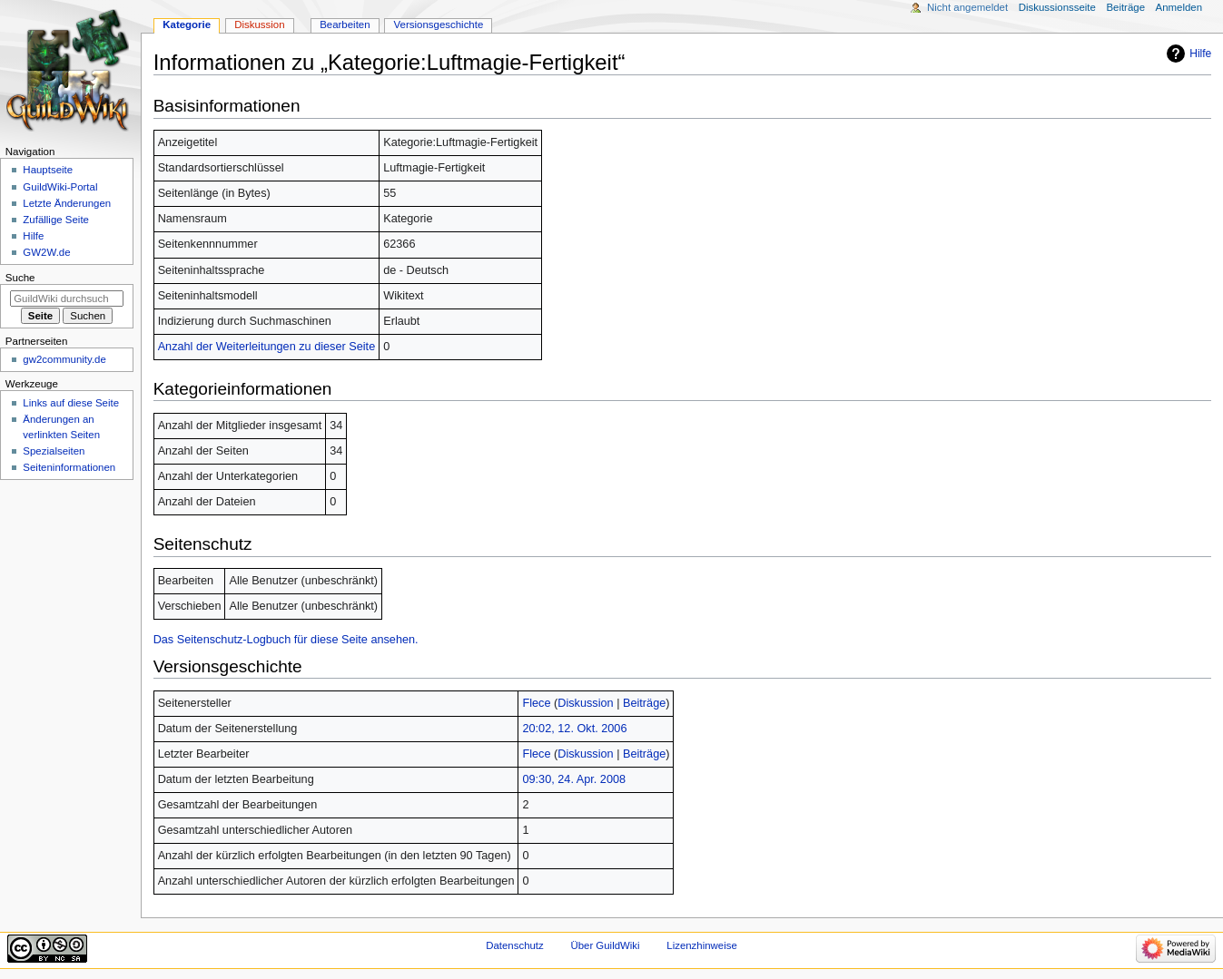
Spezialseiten (53, 450)
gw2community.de (64, 359)
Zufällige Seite (56, 219)
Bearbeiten (345, 24)
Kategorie (187, 24)
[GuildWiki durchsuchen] (66, 298)
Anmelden (1179, 7)
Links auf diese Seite (71, 402)
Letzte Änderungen (67, 203)
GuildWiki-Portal (60, 186)
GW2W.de (46, 252)
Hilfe (1200, 53)
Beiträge (644, 703)
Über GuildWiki (604, 945)
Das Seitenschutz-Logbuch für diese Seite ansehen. (286, 639)
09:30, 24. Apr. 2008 (574, 779)
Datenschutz (515, 945)
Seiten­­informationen (69, 467)
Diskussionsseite (1057, 7)
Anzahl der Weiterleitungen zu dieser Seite (267, 346)
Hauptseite (48, 169)
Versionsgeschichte (439, 24)
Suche (20, 277)
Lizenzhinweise (701, 945)
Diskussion (585, 703)
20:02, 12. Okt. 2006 (574, 728)
